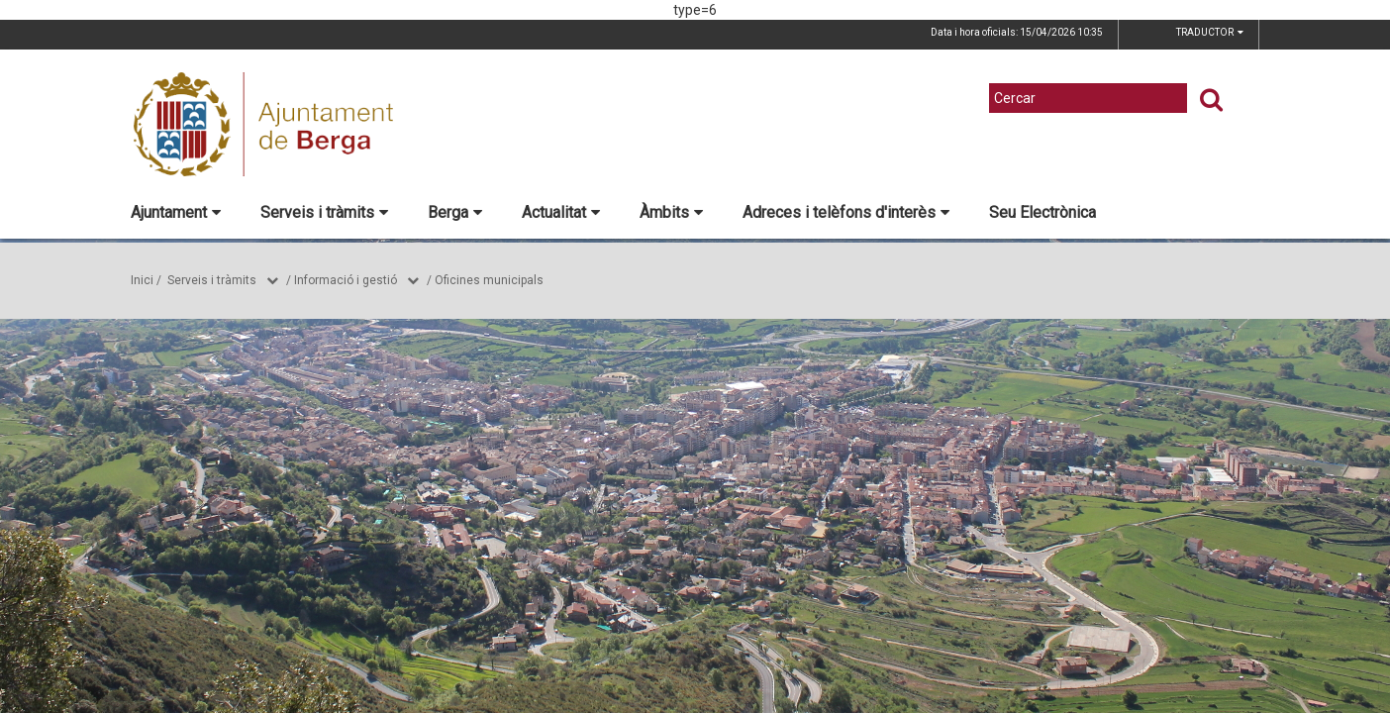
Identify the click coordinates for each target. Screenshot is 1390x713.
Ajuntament (176, 212)
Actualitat (561, 212)
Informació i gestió (345, 280)
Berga (455, 212)
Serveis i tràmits (324, 212)
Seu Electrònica (1042, 212)
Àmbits (671, 212)
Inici (142, 280)
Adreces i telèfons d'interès (846, 212)
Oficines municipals (489, 280)
